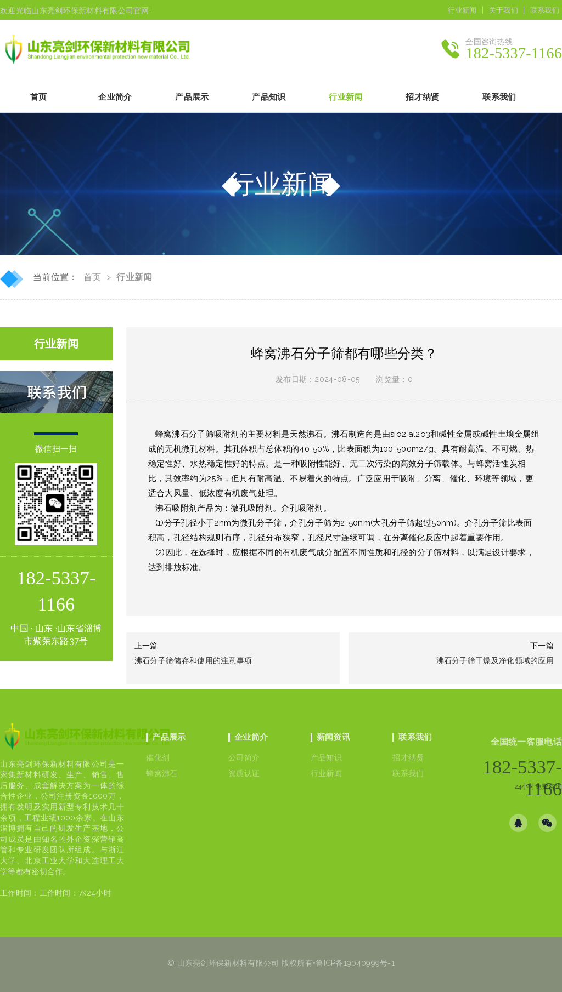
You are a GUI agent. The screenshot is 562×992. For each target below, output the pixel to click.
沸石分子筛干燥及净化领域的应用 (495, 660)
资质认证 (244, 773)
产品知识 (326, 757)
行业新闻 (462, 10)
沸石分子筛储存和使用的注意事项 (193, 660)
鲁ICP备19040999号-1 (355, 963)
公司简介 (244, 757)
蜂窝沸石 (161, 773)
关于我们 (503, 10)
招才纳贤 (408, 757)
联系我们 (544, 10)
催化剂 (158, 757)
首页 (38, 97)
